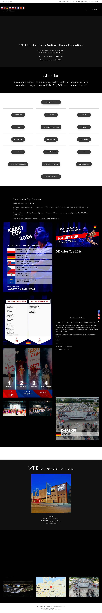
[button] (85, 9)
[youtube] (99, 318)
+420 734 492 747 (95, 1)
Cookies (58, 609)
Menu (94, 9)
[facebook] (99, 311)
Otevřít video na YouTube (77, 318)
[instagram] (99, 314)
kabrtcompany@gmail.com (81, 1)
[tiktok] (99, 321)
